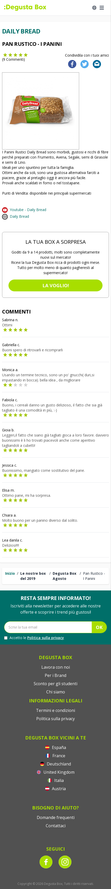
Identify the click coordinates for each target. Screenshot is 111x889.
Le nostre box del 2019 (33, 576)
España (55, 747)
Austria (55, 788)
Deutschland (55, 764)
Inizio (10, 573)
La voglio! (55, 285)
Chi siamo (55, 692)
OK (99, 627)
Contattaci (56, 826)
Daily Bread (19, 216)
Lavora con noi (55, 667)
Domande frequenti (56, 817)
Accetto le (34, 637)
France (55, 756)
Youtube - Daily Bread (28, 209)
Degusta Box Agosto (64, 576)
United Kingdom (56, 772)
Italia (56, 780)
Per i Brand (55, 675)
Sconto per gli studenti (55, 683)
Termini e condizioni (55, 710)
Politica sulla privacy (45, 637)
